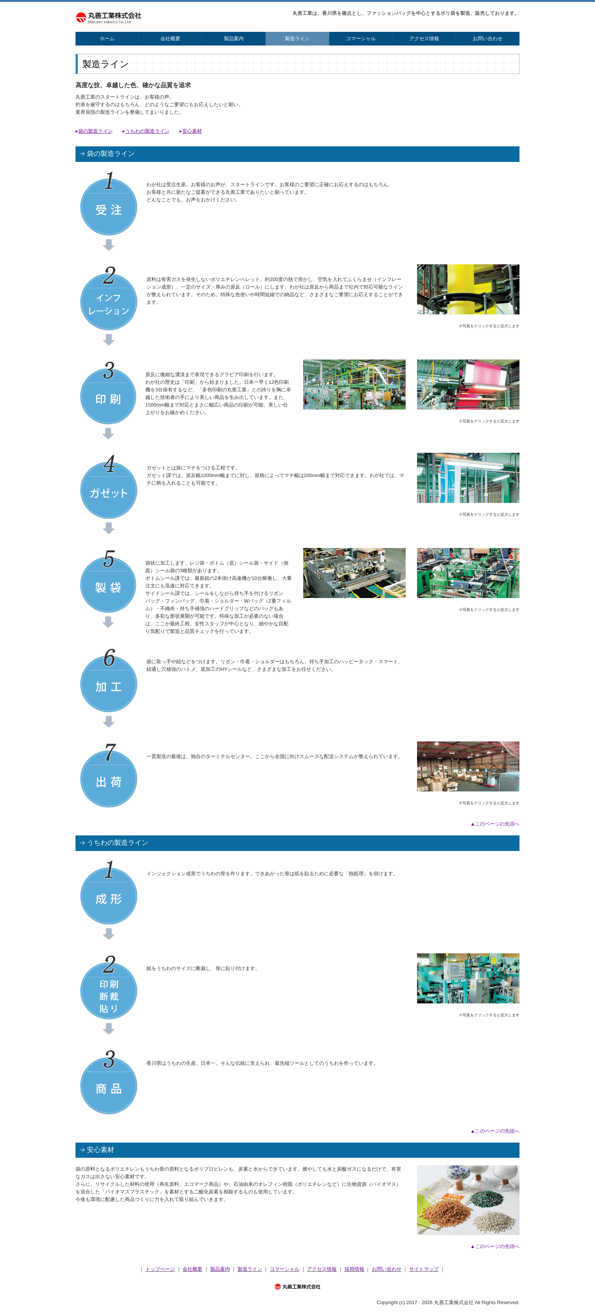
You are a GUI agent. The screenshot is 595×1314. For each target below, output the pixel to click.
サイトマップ (424, 1269)
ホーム (107, 38)
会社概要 (170, 38)
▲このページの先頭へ (494, 824)
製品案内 (234, 38)
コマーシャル (361, 38)
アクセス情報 (424, 38)
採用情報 (354, 1269)
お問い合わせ (487, 38)
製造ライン (297, 38)
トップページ (160, 1269)
